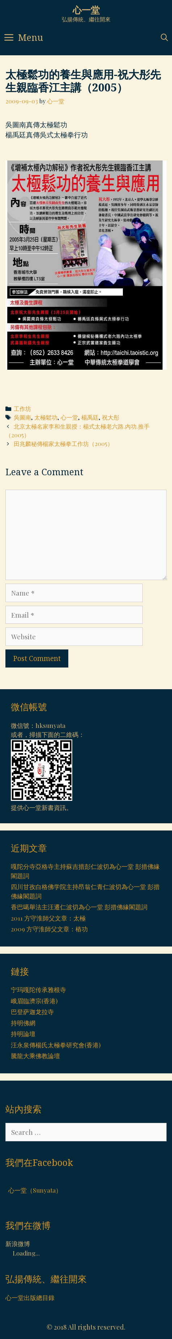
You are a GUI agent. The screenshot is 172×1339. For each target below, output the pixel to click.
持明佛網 (23, 1023)
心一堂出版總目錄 (30, 1297)
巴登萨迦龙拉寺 (32, 1012)
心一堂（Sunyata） (35, 1190)
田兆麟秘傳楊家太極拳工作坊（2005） (63, 443)
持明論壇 (23, 1034)
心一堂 (86, 10)
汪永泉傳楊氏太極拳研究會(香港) (55, 1045)
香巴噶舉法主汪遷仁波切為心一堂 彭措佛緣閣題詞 (79, 907)
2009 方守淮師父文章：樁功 (49, 929)
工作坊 (22, 408)
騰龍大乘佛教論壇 (35, 1056)
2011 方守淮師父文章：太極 (48, 918)
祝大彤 (110, 417)
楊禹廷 (90, 417)
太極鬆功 (45, 417)
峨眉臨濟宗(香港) (34, 1001)
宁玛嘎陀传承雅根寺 (38, 989)
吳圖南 (22, 417)
